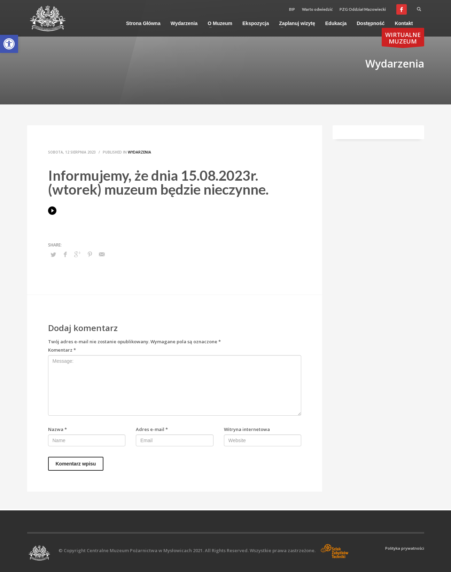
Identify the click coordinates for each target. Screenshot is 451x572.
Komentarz (62, 350)
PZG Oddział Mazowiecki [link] (363, 9)
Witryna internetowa (247, 429)
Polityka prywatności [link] (404, 548)
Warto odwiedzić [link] (317, 9)
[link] (9, 44)
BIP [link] (292, 9)
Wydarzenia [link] (139, 152)
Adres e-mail (152, 429)
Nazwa (57, 429)
